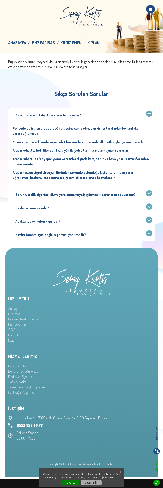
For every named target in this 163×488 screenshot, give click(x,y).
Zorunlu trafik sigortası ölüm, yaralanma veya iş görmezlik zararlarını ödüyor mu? (82, 194)
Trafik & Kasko (17, 382)
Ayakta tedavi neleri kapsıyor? (82, 220)
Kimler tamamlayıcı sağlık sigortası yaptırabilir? (82, 234)
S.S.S (11, 329)
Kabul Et (70, 482)
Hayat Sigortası (18, 366)
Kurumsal (14, 313)
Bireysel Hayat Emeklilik (23, 319)
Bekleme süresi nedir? (82, 207)
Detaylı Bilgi (91, 482)
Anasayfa (17, 42)
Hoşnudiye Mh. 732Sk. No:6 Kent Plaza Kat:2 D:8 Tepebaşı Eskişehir (64, 418)
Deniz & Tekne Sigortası (23, 371)
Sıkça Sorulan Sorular (81, 94)
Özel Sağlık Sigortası (21, 392)
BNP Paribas (43, 42)
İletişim (12, 340)
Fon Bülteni (15, 335)
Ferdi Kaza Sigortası (20, 376)
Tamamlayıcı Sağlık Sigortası (26, 387)
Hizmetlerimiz (17, 324)
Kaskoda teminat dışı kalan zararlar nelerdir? (82, 114)
